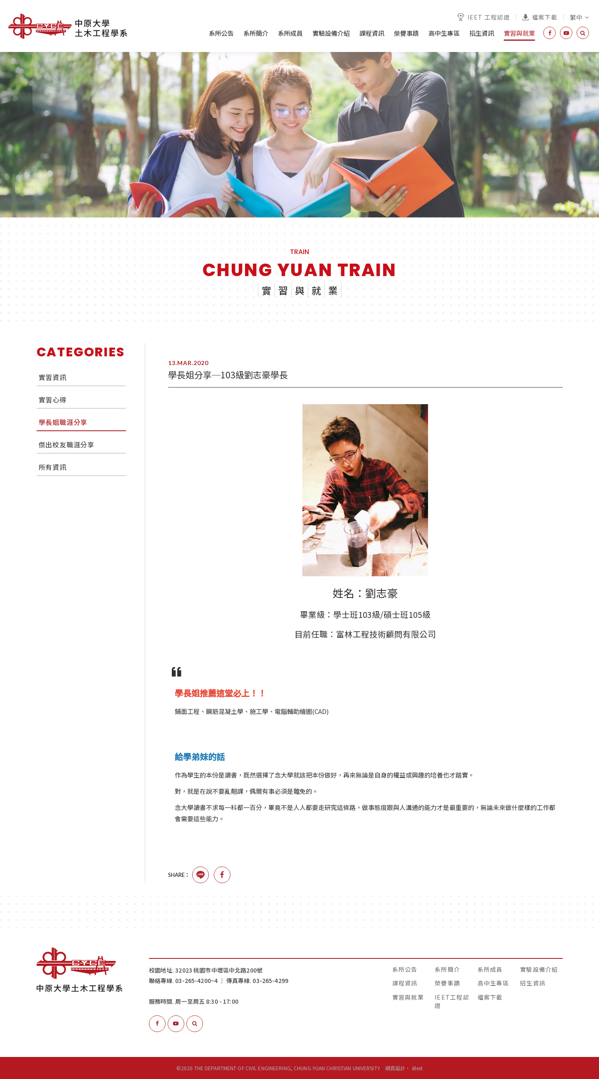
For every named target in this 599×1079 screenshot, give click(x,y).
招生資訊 (481, 33)
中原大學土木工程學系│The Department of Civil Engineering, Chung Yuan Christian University (67, 26)
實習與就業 (519, 33)
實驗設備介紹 (331, 33)
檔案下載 (539, 17)
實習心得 (53, 400)
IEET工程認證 (452, 1001)
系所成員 (290, 33)
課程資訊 (371, 33)
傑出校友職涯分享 (66, 444)
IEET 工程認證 (483, 17)
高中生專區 (444, 33)
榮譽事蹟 (406, 33)
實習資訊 (53, 377)
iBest (417, 1068)
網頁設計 (395, 1068)
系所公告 (221, 33)
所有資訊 (53, 467)
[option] (299, 134)
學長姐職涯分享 (63, 422)
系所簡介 (255, 33)
